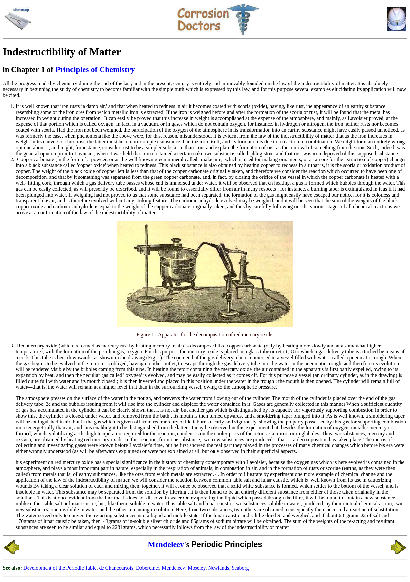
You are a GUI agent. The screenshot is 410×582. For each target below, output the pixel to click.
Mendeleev (166, 544)
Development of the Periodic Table (59, 568)
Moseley (196, 568)
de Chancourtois (116, 568)
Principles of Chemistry (95, 69)
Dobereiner (147, 568)
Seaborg (240, 568)
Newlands (218, 568)
